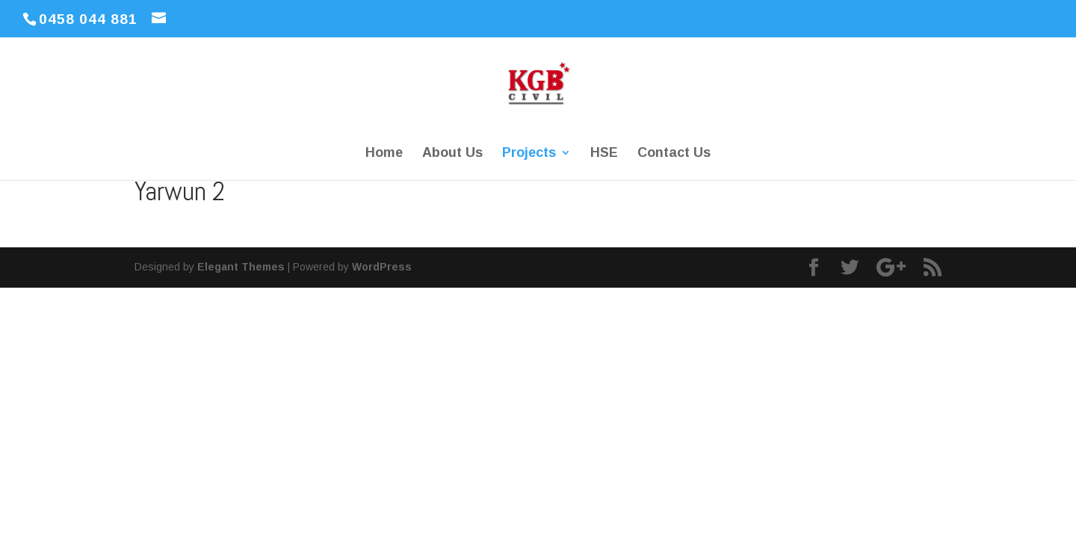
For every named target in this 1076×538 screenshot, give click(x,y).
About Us (452, 153)
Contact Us (674, 153)
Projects (529, 153)
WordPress (382, 267)
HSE (604, 153)
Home (384, 153)
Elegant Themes (241, 267)
